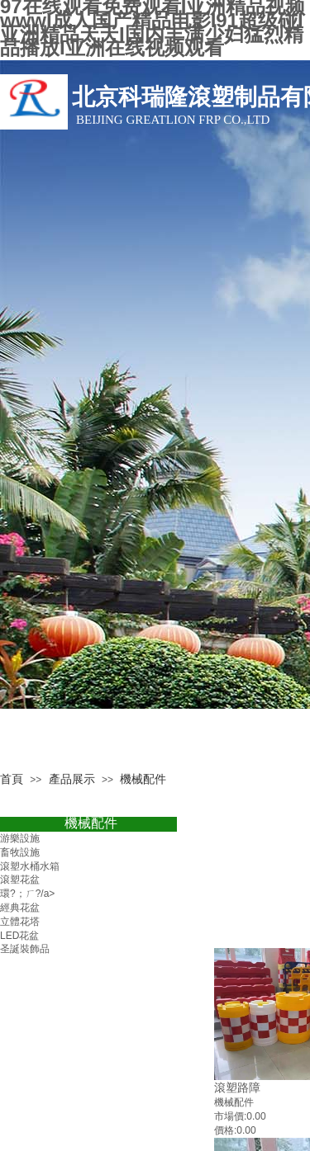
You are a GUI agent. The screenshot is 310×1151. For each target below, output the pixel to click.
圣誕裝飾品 (25, 949)
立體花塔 (20, 921)
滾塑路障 (237, 1087)
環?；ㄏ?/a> (27, 893)
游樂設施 (20, 838)
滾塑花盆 (20, 879)
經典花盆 (20, 907)
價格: (225, 1130)
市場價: (230, 1116)
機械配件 (90, 823)
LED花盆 (19, 935)
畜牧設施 (20, 852)
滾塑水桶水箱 (30, 866)
